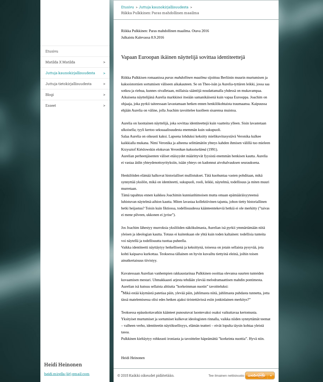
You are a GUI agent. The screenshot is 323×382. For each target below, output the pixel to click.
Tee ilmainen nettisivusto (226, 375)
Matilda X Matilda (60, 62)
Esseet (50, 105)
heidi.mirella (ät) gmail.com (67, 373)
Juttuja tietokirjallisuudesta (68, 83)
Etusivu (51, 51)
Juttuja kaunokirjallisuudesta (70, 72)
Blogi (49, 94)
